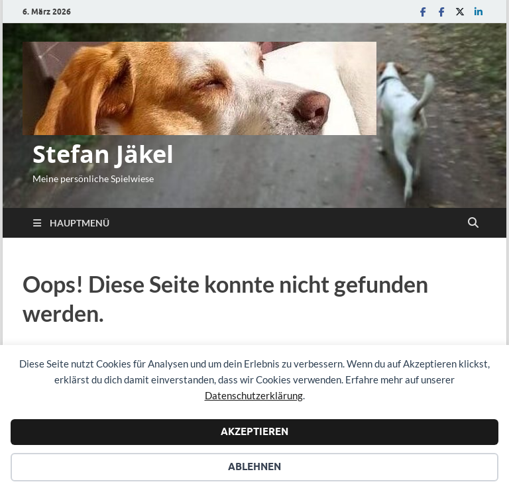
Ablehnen (254, 467)
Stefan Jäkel (103, 154)
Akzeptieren (254, 432)
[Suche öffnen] (473, 223)
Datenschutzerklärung (254, 395)
